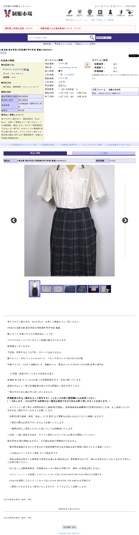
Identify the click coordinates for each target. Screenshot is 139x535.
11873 (19, 69)
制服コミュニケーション (78, 20)
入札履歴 (69, 75)
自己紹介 (81, 416)
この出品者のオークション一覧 (22, 145)
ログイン (120, 6)
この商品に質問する (68, 145)
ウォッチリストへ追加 (92, 145)
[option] (69, 220)
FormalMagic (65, 67)
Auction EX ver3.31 (69, 533)
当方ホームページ (19, 474)
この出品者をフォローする (118, 145)
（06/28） (19, 28)
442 (74, 67)
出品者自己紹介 (48, 145)
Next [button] (125, 220)
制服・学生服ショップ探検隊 (102, 20)
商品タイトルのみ (63, 44)
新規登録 (130, 6)
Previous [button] (13, 220)
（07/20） (62, 28)
